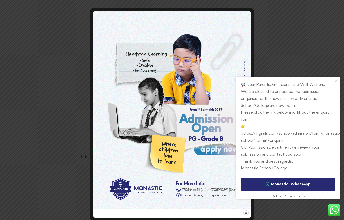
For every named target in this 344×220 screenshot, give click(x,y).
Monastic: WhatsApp (288, 184)
